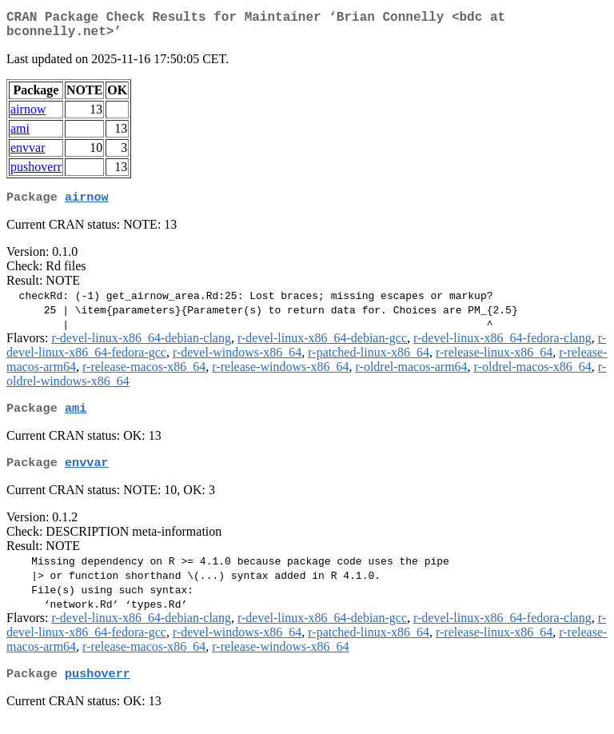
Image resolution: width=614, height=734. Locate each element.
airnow (28, 115)
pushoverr (36, 173)
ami (20, 135)
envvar (28, 154)
